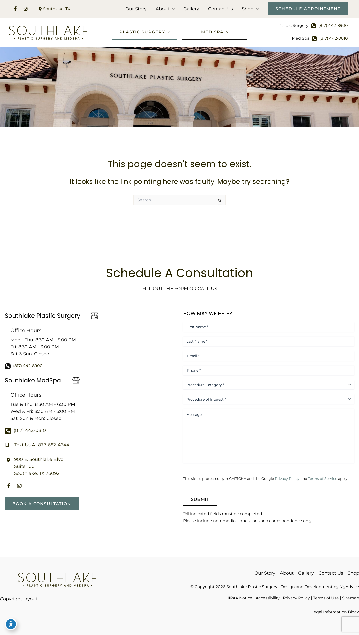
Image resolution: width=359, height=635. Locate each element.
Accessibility (268, 598)
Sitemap (350, 598)
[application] (172, 8)
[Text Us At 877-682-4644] (37, 444)
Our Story (136, 9)
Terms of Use (326, 598)
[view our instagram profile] (26, 9)
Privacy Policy (287, 478)
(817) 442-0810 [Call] (333, 38)
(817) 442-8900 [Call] (333, 25)
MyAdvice (349, 586)
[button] (308, 8)
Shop (250, 8)
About (165, 8)
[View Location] (53, 8)
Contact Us (220, 9)
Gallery (191, 9)
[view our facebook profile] (15, 9)
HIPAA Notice (239, 598)
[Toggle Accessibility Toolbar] (11, 624)
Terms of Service (322, 478)
